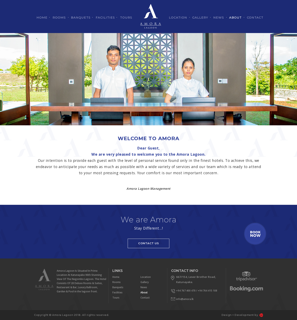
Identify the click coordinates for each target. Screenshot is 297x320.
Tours (115, 297)
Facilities (117, 292)
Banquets (117, 287)
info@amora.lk (185, 299)
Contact (145, 297)
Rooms (116, 282)
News (143, 287)
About (144, 292)
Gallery (144, 282)
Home (115, 277)
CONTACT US (148, 243)
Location (145, 277)
